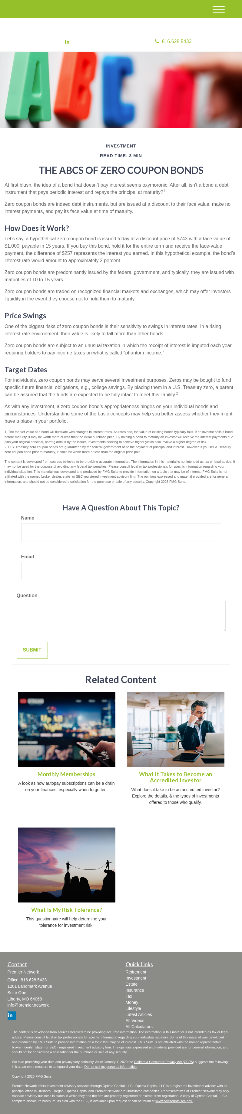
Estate (132, 984)
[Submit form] (32, 650)
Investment (136, 978)
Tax (129, 996)
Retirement (136, 972)
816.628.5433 (173, 41)
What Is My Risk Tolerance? (66, 909)
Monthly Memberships (66, 774)
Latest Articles (139, 1014)
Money (132, 1002)
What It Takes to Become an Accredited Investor (175, 777)
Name (28, 517)
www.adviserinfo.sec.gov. (174, 1101)
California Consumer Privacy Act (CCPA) (164, 1062)
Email (27, 556)
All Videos (135, 1020)
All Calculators (139, 1026)
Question (27, 595)
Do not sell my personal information (111, 1066)
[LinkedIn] (67, 42)
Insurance (135, 990)
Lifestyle (133, 1008)
